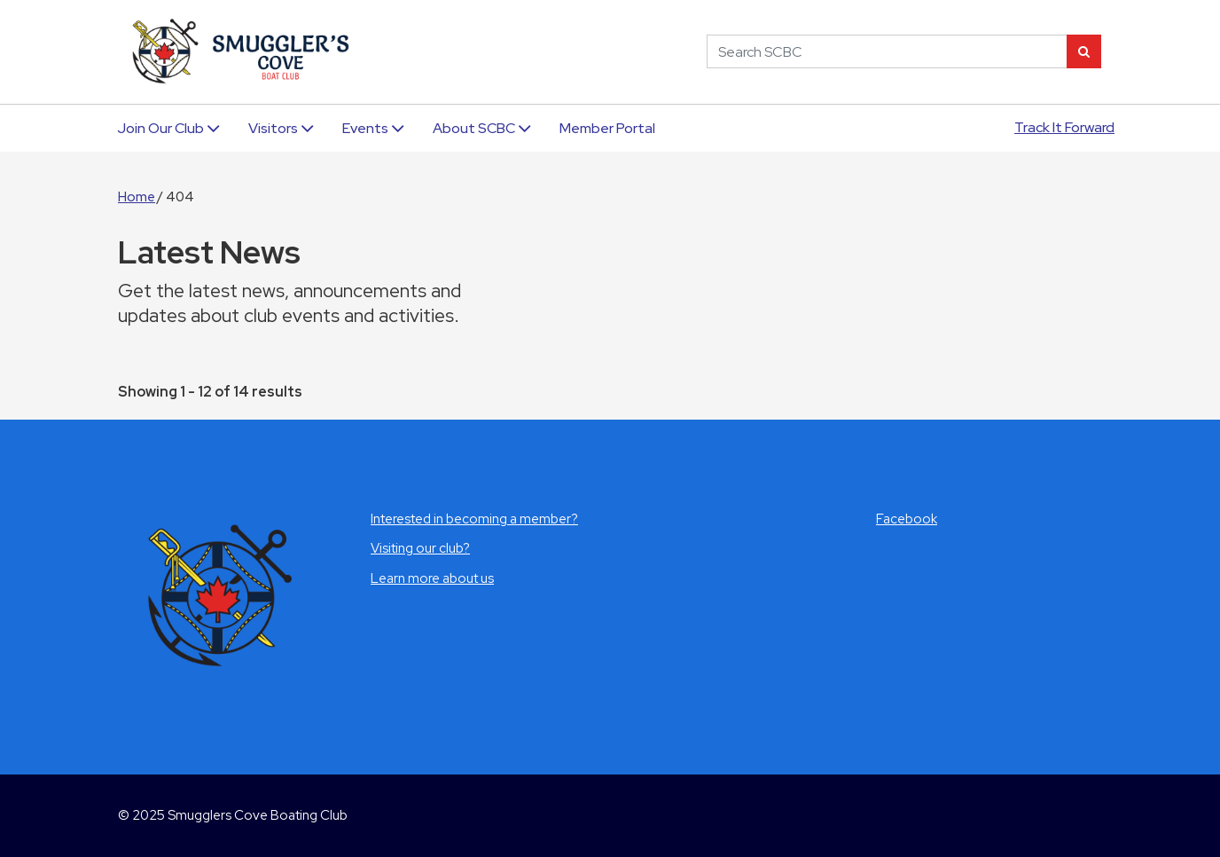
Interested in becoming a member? (474, 519)
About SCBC (482, 128)
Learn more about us (432, 578)
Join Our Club (168, 128)
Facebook (906, 519)
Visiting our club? (420, 548)
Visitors (281, 128)
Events (373, 128)
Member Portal (607, 128)
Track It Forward (1064, 127)
